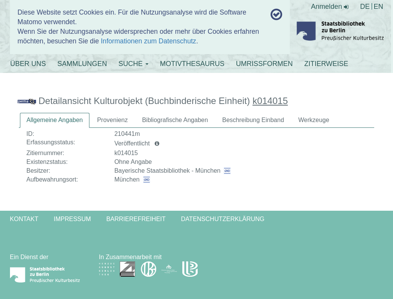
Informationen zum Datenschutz (148, 41)
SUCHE (134, 64)
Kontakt (24, 219)
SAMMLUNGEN (82, 64)
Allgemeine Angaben (54, 120)
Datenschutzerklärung (223, 219)
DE (365, 6)
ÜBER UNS (28, 64)
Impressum (72, 219)
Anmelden (329, 6)
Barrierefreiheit (136, 219)
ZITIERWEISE (326, 64)
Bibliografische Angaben (175, 120)
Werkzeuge (313, 120)
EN (378, 6)
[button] (157, 143)
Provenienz (112, 120)
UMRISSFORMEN (264, 64)
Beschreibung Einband (253, 120)
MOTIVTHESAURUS (192, 64)
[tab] (54, 120)
